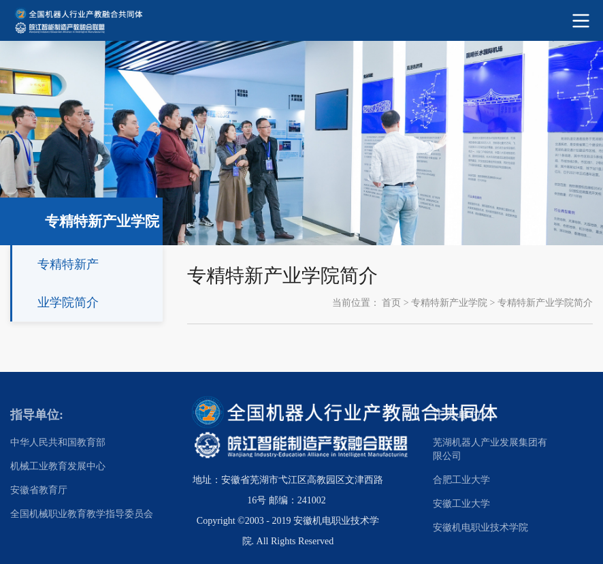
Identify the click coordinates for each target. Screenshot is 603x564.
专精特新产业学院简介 (545, 303)
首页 (391, 303)
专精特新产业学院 (449, 303)
